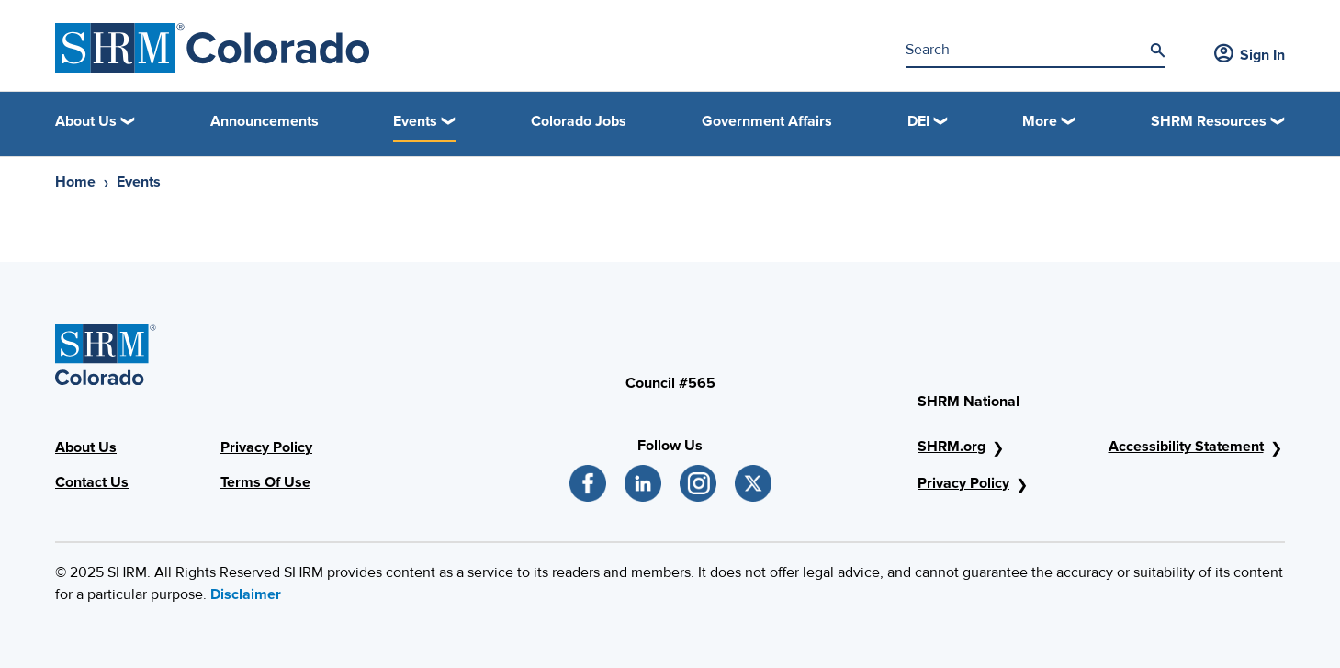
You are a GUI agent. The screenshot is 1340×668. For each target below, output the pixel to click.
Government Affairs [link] (767, 121)
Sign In (1249, 55)
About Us (86, 447)
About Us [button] (86, 121)
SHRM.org (951, 446)
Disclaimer (245, 594)
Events (139, 182)
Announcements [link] (264, 121)
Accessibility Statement (1186, 446)
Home (75, 182)
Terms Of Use (265, 482)
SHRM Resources (1209, 121)
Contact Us (92, 482)
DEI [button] (918, 121)
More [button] (1039, 121)
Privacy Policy (266, 447)
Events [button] (415, 121)
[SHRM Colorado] (212, 48)
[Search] (1157, 50)
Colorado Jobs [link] (578, 121)
